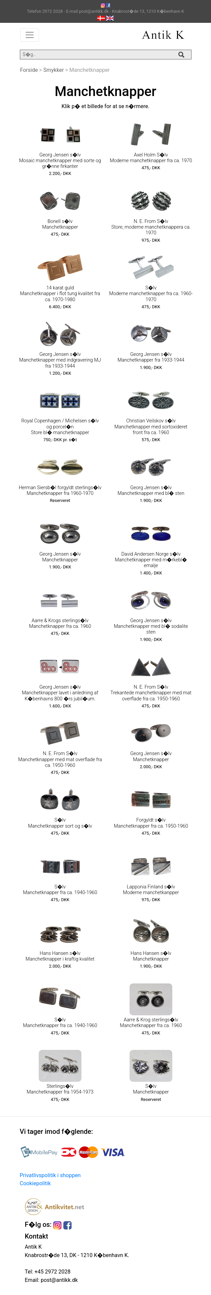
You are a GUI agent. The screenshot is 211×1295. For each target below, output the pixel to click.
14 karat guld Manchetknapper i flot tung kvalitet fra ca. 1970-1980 (60, 294)
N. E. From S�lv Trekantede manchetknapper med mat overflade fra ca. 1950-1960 (150, 693)
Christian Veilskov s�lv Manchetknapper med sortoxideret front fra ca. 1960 (150, 426)
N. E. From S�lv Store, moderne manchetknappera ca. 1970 (151, 227)
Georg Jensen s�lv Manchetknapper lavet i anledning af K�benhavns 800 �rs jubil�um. (60, 693)
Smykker (53, 70)
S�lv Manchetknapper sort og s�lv (60, 823)
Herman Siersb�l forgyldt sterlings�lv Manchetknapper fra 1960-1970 (60, 490)
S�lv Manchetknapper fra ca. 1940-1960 (60, 889)
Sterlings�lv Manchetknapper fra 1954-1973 (60, 1089)
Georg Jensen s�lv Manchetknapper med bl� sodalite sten (151, 626)
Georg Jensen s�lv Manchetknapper (60, 557)
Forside (29, 70)
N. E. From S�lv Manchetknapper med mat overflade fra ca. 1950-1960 (60, 759)
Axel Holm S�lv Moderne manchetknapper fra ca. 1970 (151, 158)
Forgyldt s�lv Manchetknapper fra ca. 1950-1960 (151, 823)
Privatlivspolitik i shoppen (50, 1175)
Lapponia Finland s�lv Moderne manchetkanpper (151, 889)
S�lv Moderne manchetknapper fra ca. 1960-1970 (150, 294)
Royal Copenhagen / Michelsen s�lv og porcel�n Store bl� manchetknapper (60, 426)
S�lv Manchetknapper (151, 1089)
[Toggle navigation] (29, 35)
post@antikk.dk (58, 1280)
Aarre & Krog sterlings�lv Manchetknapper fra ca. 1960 (151, 1022)
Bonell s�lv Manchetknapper (60, 224)
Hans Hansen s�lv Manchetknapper (151, 956)
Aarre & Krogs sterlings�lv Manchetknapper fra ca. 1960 (60, 623)
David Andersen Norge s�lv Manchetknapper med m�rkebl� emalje (151, 560)
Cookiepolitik (35, 1183)
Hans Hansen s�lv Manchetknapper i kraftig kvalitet (60, 956)
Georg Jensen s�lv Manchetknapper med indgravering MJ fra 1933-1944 (60, 360)
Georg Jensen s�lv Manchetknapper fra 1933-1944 (150, 357)
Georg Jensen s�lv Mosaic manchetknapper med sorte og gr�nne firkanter (60, 161)
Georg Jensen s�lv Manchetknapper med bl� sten (150, 490)
